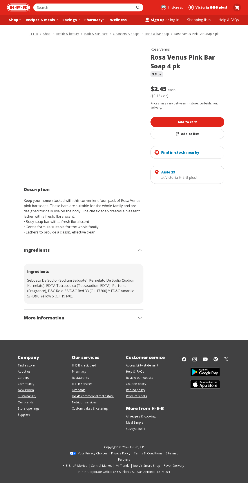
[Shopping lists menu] (199, 20)
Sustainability (27, 396)
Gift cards (78, 390)
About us (24, 371)
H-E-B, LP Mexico (74, 465)
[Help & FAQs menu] (228, 20)
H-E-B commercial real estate (93, 396)
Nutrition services (84, 402)
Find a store (26, 365)
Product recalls (136, 396)
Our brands (26, 402)
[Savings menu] (70, 20)
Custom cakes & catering (90, 408)
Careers (23, 377)
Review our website (140, 377)
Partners (124, 459)
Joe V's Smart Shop (146, 465)
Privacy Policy (120, 453)
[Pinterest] (216, 359)
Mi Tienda (123, 465)
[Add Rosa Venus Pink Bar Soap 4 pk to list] (187, 134)
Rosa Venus (160, 49)
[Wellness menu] (119, 20)
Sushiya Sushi (135, 428)
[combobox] (83, 7)
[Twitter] (226, 359)
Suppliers (24, 414)
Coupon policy (136, 384)
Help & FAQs (135, 371)
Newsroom (26, 390)
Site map (172, 453)
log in (174, 19)
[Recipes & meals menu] (41, 20)
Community (26, 384)
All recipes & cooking (141, 416)
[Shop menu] (14, 20)
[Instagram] (194, 359)
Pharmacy (79, 371)
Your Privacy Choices (92, 453)
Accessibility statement (142, 365)
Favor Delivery (174, 465)
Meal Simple (134, 422)
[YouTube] (205, 359)
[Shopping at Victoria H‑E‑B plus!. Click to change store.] (208, 7)
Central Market (101, 465)
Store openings (28, 408)
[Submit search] (138, 7)
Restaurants (80, 377)
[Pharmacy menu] (94, 20)
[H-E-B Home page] (18, 7)
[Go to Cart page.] (237, 7)
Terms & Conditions (148, 453)
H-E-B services (82, 384)
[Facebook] (184, 359)
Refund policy (135, 390)
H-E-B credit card (84, 365)
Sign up (155, 19)
